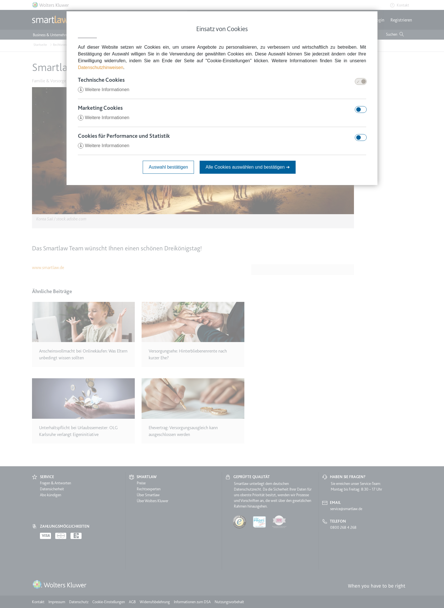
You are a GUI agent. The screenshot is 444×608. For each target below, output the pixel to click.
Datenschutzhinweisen (100, 67)
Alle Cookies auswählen (248, 167)
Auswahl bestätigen (168, 167)
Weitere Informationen (103, 89)
